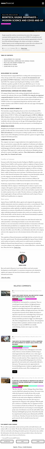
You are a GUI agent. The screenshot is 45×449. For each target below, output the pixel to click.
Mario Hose (24, 48)
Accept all (7, 441)
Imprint (15, 447)
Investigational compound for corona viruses (19, 61)
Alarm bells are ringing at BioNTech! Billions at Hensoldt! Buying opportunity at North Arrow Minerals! (27, 382)
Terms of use (17, 247)
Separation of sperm (10, 64)
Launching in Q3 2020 (10, 66)
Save (22, 441)
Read (14, 330)
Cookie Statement (27, 447)
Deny (38, 441)
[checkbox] (1, 438)
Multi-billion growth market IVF (14, 62)
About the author (5, 277)
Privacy (20, 447)
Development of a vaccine (12, 59)
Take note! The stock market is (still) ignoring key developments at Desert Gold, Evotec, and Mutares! (27, 343)
